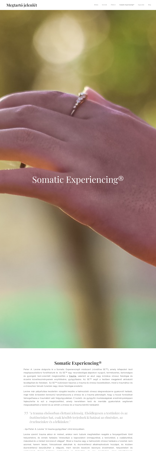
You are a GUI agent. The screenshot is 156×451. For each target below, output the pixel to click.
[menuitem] (132, 5)
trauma (72, 376)
